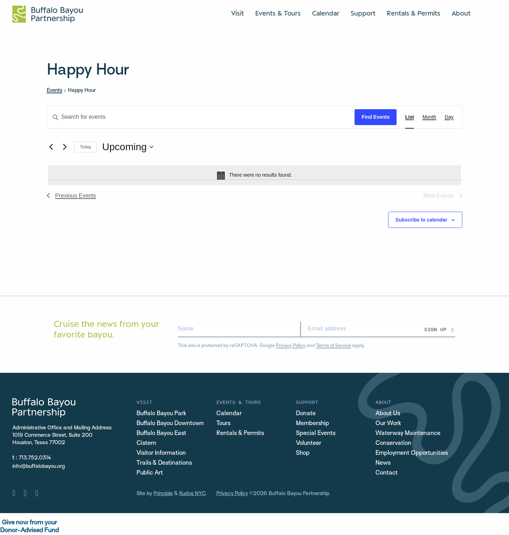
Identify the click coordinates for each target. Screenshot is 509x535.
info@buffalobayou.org (38, 466)
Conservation (393, 443)
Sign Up (435, 329)
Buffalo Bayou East (161, 433)
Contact (386, 473)
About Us (387, 414)
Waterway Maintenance (407, 433)
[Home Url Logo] (47, 14)
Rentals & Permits (413, 13)
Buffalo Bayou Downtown (170, 424)
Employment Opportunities (411, 453)
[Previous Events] (51, 147)
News (383, 463)
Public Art (149, 473)
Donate (306, 414)
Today (85, 147)
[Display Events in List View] (409, 117)
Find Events (376, 117)
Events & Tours (278, 13)
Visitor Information (161, 453)
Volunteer (308, 443)
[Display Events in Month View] (429, 117)
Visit (237, 13)
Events (54, 90)
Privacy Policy (290, 345)
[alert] (254, 175)
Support (363, 13)
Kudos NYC (192, 493)
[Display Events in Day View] (449, 117)
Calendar (325, 13)
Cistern (146, 443)
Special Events (315, 433)
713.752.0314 (35, 457)
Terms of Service (333, 345)
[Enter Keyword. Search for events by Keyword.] (201, 117)
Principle (163, 493)
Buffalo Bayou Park (161, 414)
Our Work (388, 424)
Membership (312, 424)
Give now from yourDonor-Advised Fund (29, 527)
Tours (223, 424)
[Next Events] (64, 147)
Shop (303, 453)
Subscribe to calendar (421, 220)
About (461, 13)
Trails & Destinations (164, 463)
